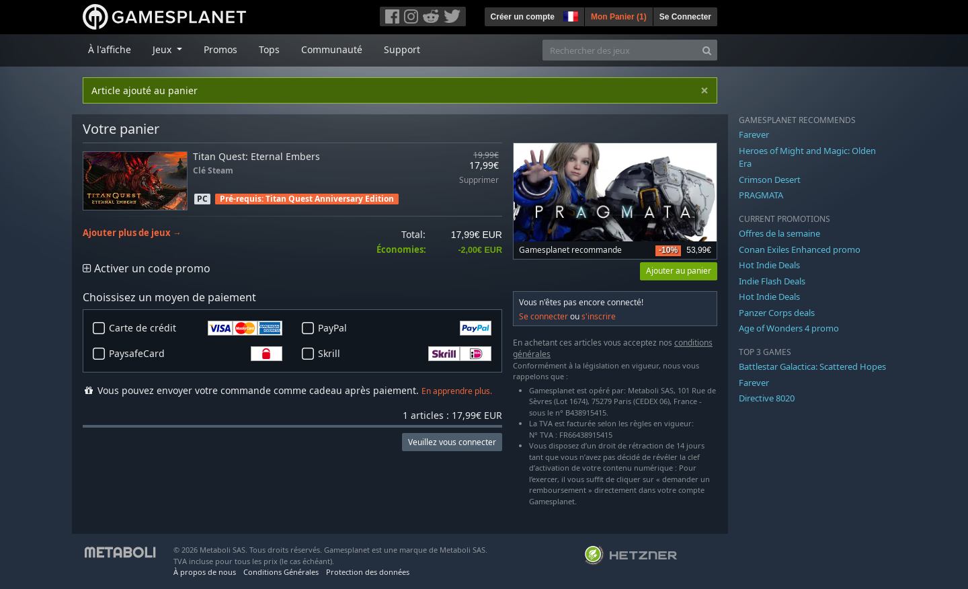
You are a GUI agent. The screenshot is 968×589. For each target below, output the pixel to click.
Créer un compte (523, 17)
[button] (569, 15)
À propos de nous (204, 572)
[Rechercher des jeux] (619, 50)
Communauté (331, 49)
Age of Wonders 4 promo (789, 328)
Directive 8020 (767, 398)
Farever (754, 134)
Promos (220, 49)
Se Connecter (685, 17)
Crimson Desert (770, 179)
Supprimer (479, 180)
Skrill (404, 353)
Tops (269, 49)
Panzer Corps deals (777, 313)
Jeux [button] (163, 49)
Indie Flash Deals (772, 281)
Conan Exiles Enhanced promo (799, 249)
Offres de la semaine (779, 233)
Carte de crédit (195, 328)
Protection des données (367, 572)
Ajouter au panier (678, 270)
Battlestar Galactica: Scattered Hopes (812, 366)
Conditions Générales (281, 572)
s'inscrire (598, 316)
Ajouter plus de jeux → (132, 233)
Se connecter (543, 316)
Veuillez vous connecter (452, 442)
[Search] (706, 50)
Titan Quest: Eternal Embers (256, 156)
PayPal (404, 328)
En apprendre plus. (456, 391)
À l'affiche (109, 49)
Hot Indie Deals (769, 265)
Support (402, 49)
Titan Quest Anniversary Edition (330, 199)
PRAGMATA (761, 195)
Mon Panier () (619, 17)
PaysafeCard (195, 353)
